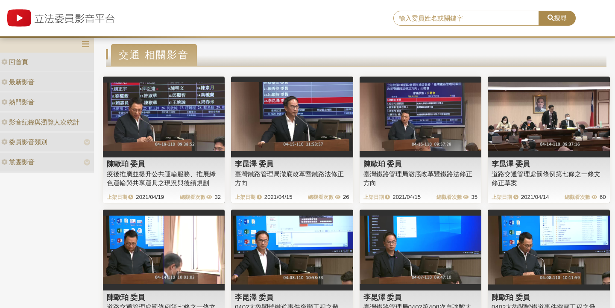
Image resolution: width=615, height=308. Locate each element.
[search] (466, 18)
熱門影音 (18, 102)
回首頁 (14, 61)
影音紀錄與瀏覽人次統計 (40, 122)
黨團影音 (18, 162)
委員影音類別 (24, 141)
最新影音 (18, 82)
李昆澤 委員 (254, 164)
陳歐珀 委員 (126, 164)
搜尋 (557, 17)
